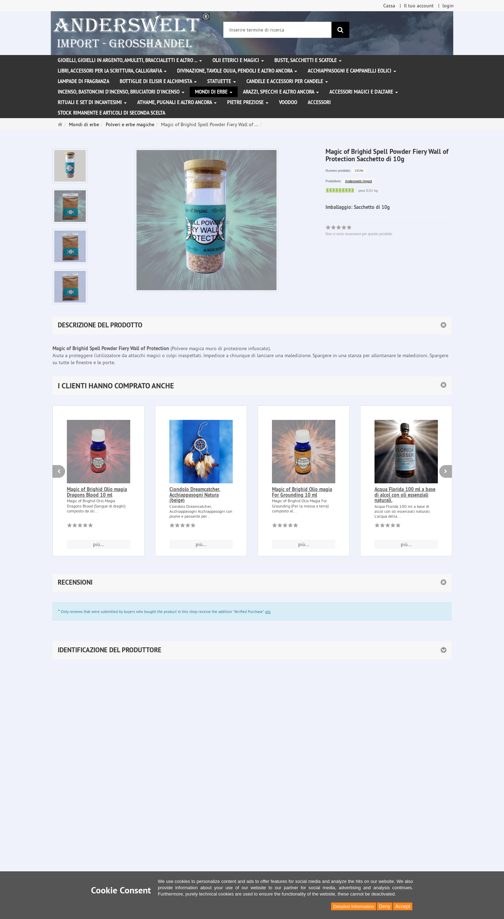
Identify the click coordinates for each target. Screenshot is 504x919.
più (268, 611)
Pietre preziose (247, 102)
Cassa (389, 5)
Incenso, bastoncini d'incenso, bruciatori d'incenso (121, 92)
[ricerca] (340, 30)
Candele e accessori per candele (287, 81)
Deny (385, 906)
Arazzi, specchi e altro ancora (281, 92)
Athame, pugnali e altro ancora (177, 102)
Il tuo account (419, 5)
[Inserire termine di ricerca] (277, 30)
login (448, 5)
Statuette (221, 81)
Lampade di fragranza (83, 81)
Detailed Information (353, 906)
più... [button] (98, 544)
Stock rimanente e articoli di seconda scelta (111, 113)
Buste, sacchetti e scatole (308, 60)
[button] (251, 385)
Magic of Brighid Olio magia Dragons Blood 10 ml (97, 492)
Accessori (319, 102)
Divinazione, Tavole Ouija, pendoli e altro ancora (237, 71)
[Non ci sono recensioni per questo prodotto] (80, 526)
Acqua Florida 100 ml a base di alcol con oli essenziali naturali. (404, 494)
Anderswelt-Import (358, 181)
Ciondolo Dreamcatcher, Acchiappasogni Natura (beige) (194, 494)
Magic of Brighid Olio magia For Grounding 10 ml (302, 492)
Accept (402, 906)
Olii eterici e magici (238, 60)
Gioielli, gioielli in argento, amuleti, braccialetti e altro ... (130, 60)
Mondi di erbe (213, 92)
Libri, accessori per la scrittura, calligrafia (112, 71)
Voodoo (288, 102)
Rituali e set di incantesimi (92, 102)
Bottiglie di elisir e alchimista (158, 81)
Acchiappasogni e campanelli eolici (352, 71)
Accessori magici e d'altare (363, 92)
